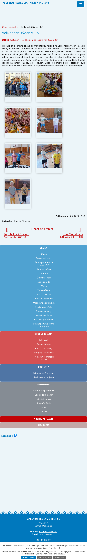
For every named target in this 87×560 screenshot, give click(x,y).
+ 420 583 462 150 (48, 531)
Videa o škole (43, 290)
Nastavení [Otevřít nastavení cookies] (59, 557)
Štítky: (5, 39)
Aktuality (14, 26)
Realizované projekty (44, 377)
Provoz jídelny (44, 344)
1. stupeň (14, 39)
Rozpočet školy (44, 403)
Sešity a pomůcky (43, 307)
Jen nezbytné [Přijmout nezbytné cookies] (45, 557)
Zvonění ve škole (44, 315)
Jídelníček (43, 340)
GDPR (44, 407)
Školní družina (44, 269)
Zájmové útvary (43, 311)
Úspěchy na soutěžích (44, 302)
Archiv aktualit (43, 419)
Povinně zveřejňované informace (43, 325)
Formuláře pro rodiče (43, 390)
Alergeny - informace (44, 352)
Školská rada (44, 281)
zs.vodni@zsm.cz (47, 534)
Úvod (4, 26)
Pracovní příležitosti (44, 319)
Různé (44, 411)
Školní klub (43, 273)
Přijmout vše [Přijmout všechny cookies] (28, 557)
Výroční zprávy (44, 399)
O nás (44, 253)
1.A (22, 39)
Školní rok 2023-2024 (48, 39)
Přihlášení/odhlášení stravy (44, 358)
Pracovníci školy (44, 258)
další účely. (56, 548)
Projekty (43, 367)
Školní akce (30, 39)
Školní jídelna (43, 334)
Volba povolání (44, 294)
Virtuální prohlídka (44, 298)
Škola (43, 247)
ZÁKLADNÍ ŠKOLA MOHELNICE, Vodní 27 (25, 3)
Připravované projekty (44, 373)
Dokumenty (43, 384)
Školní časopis (44, 277)
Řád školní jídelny (44, 348)
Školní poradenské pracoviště (44, 264)
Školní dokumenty (44, 394)
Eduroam (43, 425)
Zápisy (44, 286)
